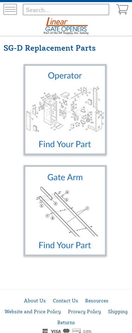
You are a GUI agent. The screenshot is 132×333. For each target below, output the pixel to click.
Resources (96, 300)
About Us (35, 300)
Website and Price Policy (33, 311)
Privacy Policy (84, 311)
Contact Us (65, 300)
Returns (66, 322)
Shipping (118, 311)
